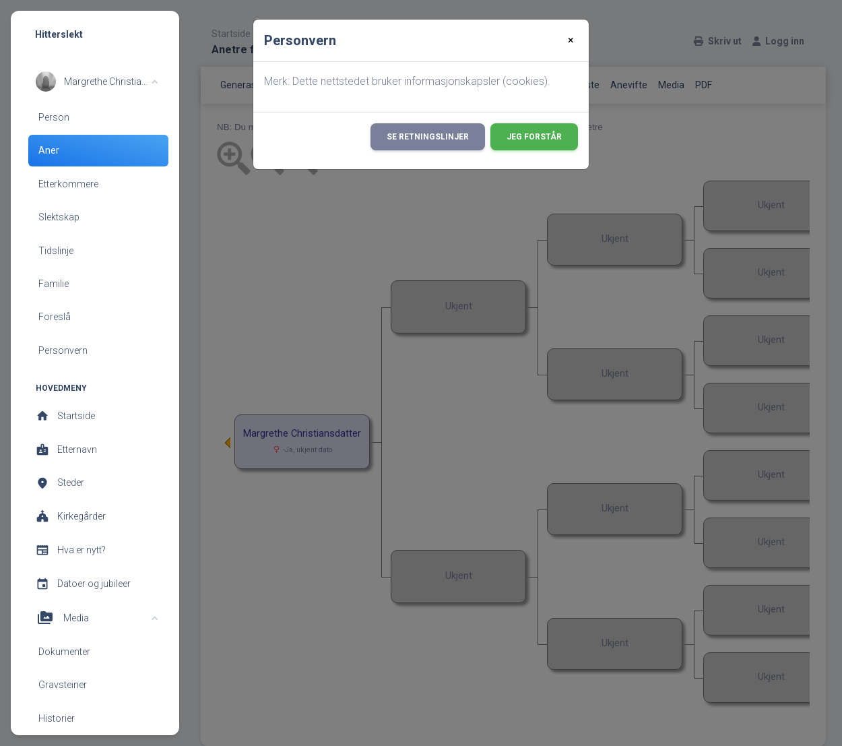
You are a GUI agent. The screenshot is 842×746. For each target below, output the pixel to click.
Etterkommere (68, 184)
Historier (56, 718)
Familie (53, 283)
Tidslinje (55, 250)
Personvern (63, 350)
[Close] (571, 40)
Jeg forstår (534, 137)
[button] (96, 81)
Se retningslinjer (428, 137)
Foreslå (54, 316)
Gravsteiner (62, 684)
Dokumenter (64, 651)
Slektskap (58, 217)
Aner (48, 150)
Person (53, 117)
